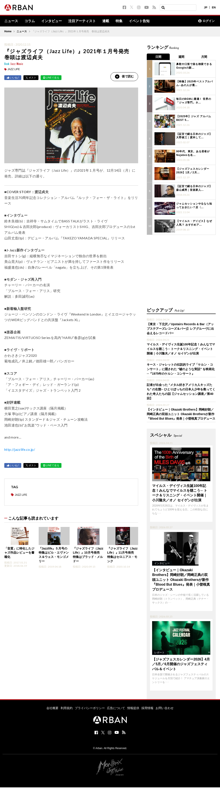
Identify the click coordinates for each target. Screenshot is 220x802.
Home (7, 31)
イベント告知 (139, 21)
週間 (181, 56)
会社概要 (52, 708)
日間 (158, 56)
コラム (29, 21)
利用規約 (67, 708)
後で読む (124, 76)
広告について (116, 708)
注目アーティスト (82, 21)
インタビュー (51, 21)
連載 (105, 21)
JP (205, 7)
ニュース (11, 21)
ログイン (206, 21)
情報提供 (133, 708)
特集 (119, 21)
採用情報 (147, 708)
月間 (204, 56)
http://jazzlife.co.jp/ (19, 449)
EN (214, 7)
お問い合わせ (165, 708)
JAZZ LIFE (14, 69)
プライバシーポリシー (90, 708)
